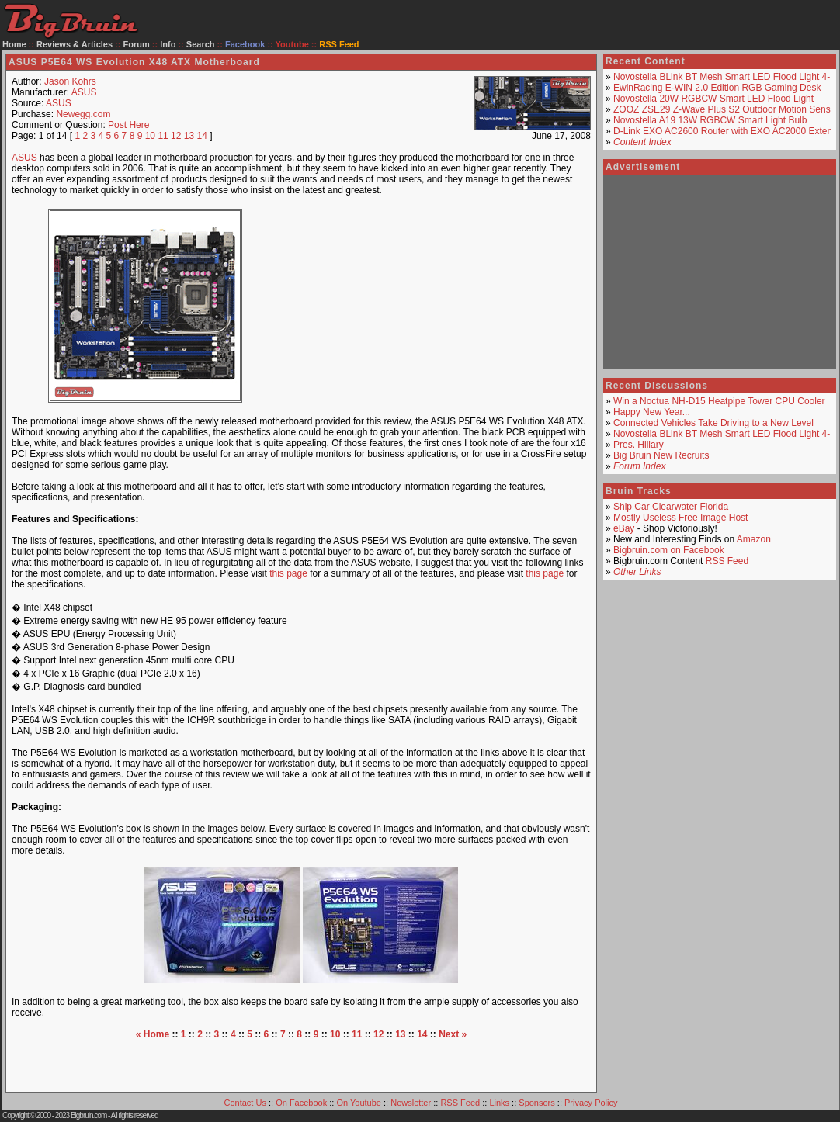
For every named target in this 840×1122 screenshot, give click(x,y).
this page (288, 573)
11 (163, 135)
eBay (623, 528)
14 (202, 135)
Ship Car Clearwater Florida (670, 506)
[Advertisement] (431, 306)
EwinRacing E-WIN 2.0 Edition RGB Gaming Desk (717, 87)
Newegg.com (83, 114)
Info (167, 44)
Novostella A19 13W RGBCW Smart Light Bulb (710, 120)
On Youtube (358, 1102)
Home (14, 44)
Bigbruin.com (88, 1115)
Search (200, 44)
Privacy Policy (590, 1102)
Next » (453, 1034)
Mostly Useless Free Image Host (680, 517)
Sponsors (536, 1102)
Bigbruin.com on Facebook (668, 550)
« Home (152, 1034)
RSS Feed (727, 561)
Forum (136, 44)
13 (189, 135)
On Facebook (301, 1102)
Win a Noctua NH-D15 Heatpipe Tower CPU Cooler (719, 401)
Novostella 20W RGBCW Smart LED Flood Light (713, 98)
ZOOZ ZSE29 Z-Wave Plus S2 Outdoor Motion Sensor (725, 109)
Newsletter (410, 1102)
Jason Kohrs (70, 81)
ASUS (84, 92)
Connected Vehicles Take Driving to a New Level (713, 422)
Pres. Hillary (638, 444)
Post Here (128, 124)
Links (499, 1102)
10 (150, 135)
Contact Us (245, 1102)
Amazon (754, 539)
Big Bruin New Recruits (661, 455)
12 (176, 135)
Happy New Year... (651, 412)
